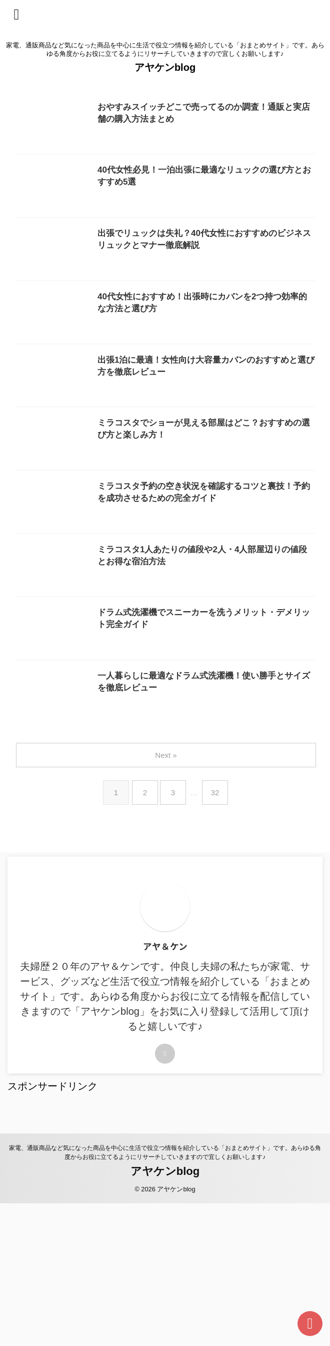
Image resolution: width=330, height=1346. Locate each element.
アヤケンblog (165, 67)
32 (217, 935)
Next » (167, 898)
